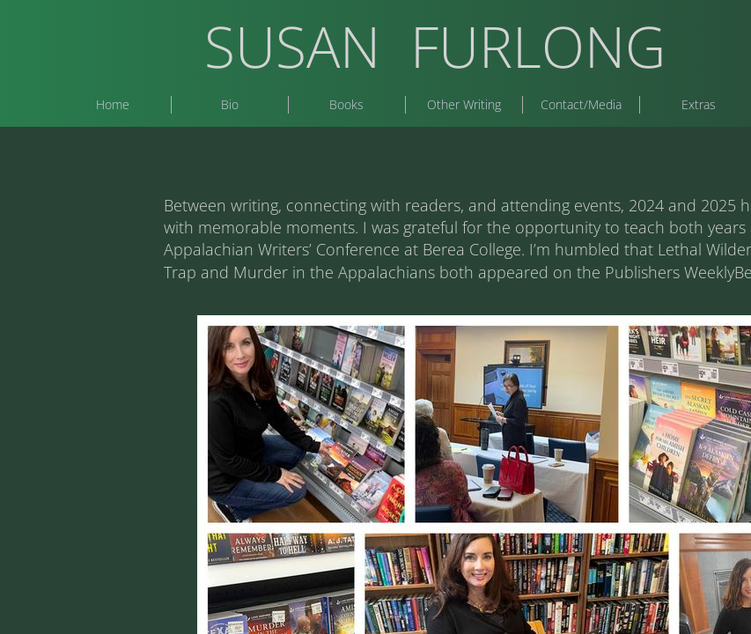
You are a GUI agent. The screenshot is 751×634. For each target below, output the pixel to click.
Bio (230, 104)
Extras (698, 104)
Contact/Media (581, 104)
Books (346, 104)
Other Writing (464, 104)
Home (112, 104)
